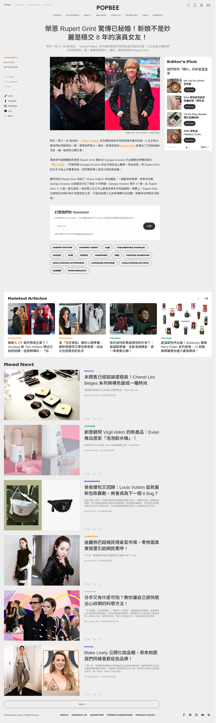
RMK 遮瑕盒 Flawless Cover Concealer (192, 134)
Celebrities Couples (131, 247)
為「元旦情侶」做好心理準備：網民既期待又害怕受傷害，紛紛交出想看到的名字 (81, 347)
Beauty (88, 371)
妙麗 (71, 255)
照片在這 (58, 164)
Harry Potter (63, 247)
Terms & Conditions (120, 715)
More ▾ (82, 704)
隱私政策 (89, 234)
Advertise (97, 715)
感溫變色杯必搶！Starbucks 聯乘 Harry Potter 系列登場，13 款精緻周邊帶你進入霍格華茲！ (184, 347)
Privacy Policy (145, 715)
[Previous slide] (199, 298)
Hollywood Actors (136, 263)
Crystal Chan (12, 67)
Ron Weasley (78, 271)
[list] (105, 95)
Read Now (190, 90)
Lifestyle (115, 338)
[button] (186, 147)
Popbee (7, 5)
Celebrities (11, 58)
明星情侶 (84, 255)
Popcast (48, 5)
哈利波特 (57, 255)
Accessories (92, 481)
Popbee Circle (34, 5)
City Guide (19, 5)
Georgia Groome (104, 263)
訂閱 (149, 226)
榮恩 (117, 255)
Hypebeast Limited (15, 715)
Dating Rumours (139, 255)
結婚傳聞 (57, 271)
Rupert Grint (127, 145)
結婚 (108, 247)
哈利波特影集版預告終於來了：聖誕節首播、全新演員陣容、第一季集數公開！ (132, 347)
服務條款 (80, 234)
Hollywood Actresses (69, 263)
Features (90, 591)
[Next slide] (206, 298)
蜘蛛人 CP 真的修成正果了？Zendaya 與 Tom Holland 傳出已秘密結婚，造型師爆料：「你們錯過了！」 (30, 347)
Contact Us (79, 715)
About (64, 715)
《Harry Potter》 (90, 140)
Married (101, 255)
